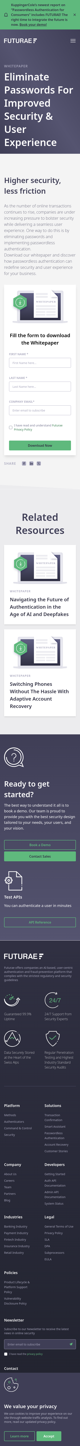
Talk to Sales (40, 1401)
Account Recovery (56, 1144)
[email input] (40, 1344)
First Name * (18, 354)
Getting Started (55, 1174)
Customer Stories (56, 1151)
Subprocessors (54, 1253)
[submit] (71, 1344)
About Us (10, 1174)
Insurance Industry (17, 1246)
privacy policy (35, 1354)
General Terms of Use (59, 1226)
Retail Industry (14, 1253)
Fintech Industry (15, 1239)
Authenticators (14, 1122)
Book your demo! (33, 24)
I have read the (26, 1354)
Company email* (21, 402)
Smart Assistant (55, 1126)
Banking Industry (15, 1226)
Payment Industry (16, 1233)
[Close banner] (74, 15)
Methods (10, 1115)
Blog (7, 1200)
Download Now (40, 445)
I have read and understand (38, 427)
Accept (48, 1436)
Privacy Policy (54, 1233)
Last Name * (18, 378)
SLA (47, 1239)
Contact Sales (40, 856)
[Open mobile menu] (73, 40)
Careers (9, 1181)
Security (9, 1135)
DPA (47, 1246)
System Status (54, 1203)
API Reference (40, 922)
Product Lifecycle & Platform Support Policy (17, 1287)
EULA (48, 1259)
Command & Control (18, 1128)
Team (7, 1187)
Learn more (19, 1436)
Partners (10, 1194)
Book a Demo (40, 845)
